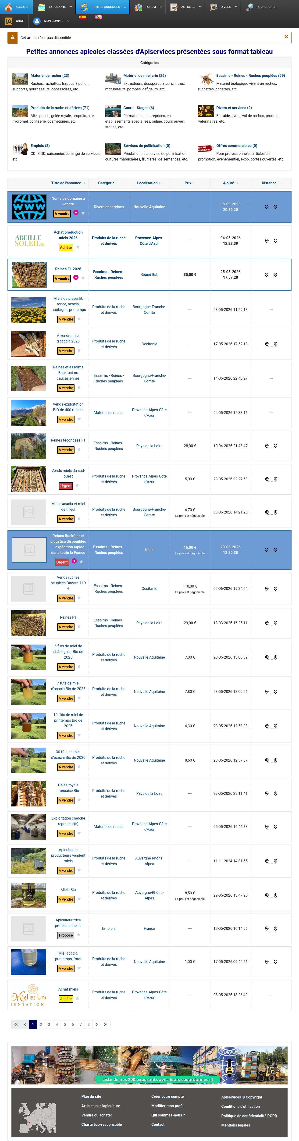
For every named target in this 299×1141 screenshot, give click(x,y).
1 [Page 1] (33, 1024)
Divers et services (234, 108)
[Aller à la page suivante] (97, 1024)
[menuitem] (16, 7)
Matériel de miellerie (145, 75)
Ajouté (230, 183)
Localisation (149, 183)
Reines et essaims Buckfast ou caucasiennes (68, 373)
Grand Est (149, 274)
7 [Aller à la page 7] (81, 1024)
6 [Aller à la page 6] (73, 1024)
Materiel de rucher (50, 75)
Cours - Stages (139, 108)
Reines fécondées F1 (68, 440)
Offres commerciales (236, 145)
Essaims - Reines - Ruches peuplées (250, 75)
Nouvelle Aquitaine (149, 207)
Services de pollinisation (147, 145)
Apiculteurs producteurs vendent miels (68, 855)
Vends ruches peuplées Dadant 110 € (68, 583)
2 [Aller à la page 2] (41, 1024)
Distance (271, 183)
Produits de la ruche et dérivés (60, 108)
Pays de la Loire (149, 446)
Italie (149, 550)
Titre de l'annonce (68, 183)
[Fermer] (286, 36)
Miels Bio (68, 890)
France (149, 928)
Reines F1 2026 (68, 269)
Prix (190, 183)
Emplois (40, 145)
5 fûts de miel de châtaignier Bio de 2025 (68, 652)
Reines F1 (68, 617)
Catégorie (108, 183)
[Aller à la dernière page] (105, 1024)
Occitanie (149, 344)
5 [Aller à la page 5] (65, 1024)
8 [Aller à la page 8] (89, 1024)
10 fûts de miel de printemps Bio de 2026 (68, 720)
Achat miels (68, 989)
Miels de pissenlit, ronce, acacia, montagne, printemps (68, 304)
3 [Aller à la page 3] (49, 1024)
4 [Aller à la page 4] (57, 1024)
